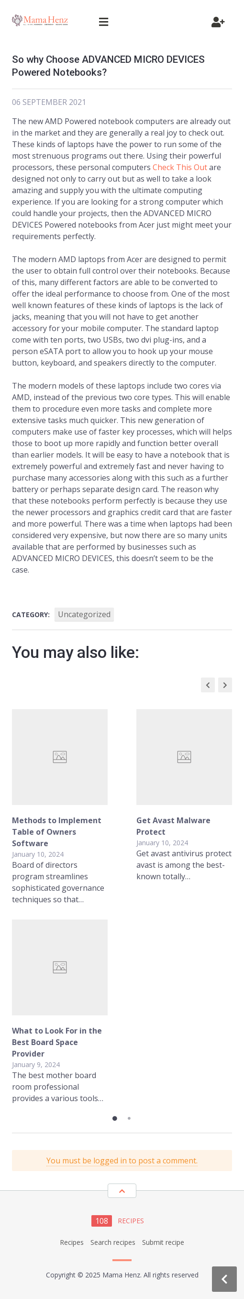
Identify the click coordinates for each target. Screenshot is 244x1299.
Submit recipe (163, 1242)
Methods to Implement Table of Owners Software (56, 832)
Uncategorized (84, 614)
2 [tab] (129, 1118)
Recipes (72, 1242)
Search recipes (112, 1242)
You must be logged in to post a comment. (122, 1160)
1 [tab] (115, 1118)
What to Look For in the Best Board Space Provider (57, 1042)
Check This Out (180, 167)
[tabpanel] (122, 906)
